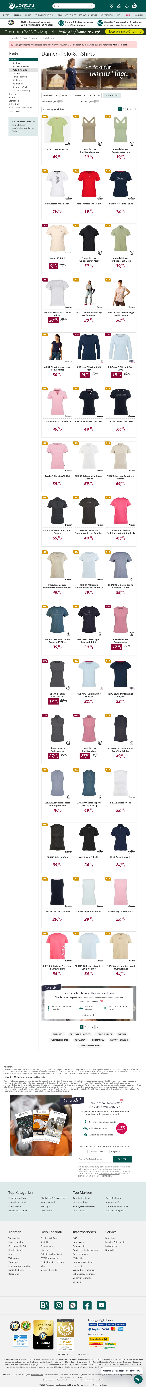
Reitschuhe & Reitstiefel (20, 107)
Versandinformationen (84, 1270)
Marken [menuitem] (138, 15)
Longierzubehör (16, 1242)
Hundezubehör (15, 1250)
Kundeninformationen (83, 1262)
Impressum (78, 1242)
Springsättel (46, 1210)
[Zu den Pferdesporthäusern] (111, 6)
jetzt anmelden (89, 1015)
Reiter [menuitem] (17, 15)
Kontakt (44, 1242)
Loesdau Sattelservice (115, 1242)
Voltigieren (13, 1258)
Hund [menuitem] (28, 15)
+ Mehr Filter (112, 95)
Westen (16, 73)
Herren (12, 94)
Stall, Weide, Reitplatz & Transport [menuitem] (77, 15)
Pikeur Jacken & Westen (84, 1206)
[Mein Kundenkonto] (119, 8)
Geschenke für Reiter (18, 1246)
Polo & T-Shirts (20, 70)
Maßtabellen (111, 1246)
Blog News (116, 1151)
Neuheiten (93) (49, 101)
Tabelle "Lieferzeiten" (94, 1380)
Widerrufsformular (82, 1278)
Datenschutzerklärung (109, 1173)
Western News (98, 1151)
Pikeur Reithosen (81, 1202)
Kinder (12, 97)
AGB (75, 1238)
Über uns (45, 1250)
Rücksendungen (80, 1254)
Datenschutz (79, 1246)
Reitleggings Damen (18, 1210)
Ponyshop (13, 1262)
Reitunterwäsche (21, 87)
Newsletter (110, 1250)
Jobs (43, 1266)
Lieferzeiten (78, 1266)
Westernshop (14, 1238)
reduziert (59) (86, 101)
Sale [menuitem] (128, 15)
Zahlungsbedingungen (84, 1274)
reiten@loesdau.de (81, 1354)
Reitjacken (17, 80)
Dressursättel (14, 1206)
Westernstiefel (48, 1202)
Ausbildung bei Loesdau (52, 1262)
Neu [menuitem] (119, 15)
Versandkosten (37, 1374)
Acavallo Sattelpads (115, 1210)
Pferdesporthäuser (50, 1238)
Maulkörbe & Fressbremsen (54, 1198)
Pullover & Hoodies (22, 66)
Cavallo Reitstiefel (81, 1198)
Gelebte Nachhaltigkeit (51, 1254)
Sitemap (77, 1282)
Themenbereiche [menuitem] (44, 15)
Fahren (11, 1254)
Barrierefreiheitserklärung (85, 1250)
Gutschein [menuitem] (107, 15)
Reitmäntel (18, 83)
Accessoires (14, 111)
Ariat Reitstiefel (113, 1202)
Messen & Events (49, 1270)
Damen (12, 59)
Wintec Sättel (79, 1210)
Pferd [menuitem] (6, 15)
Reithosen (17, 63)
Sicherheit (14, 100)
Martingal (45, 1206)
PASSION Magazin (49, 1258)
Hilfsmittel (14, 104)
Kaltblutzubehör (16, 1270)
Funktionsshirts (20, 76)
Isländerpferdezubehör (19, 1266)
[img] (134, 7)
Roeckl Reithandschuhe (117, 1206)
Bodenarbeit (14, 1274)
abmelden (106, 1175)
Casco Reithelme (113, 1198)
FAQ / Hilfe (78, 1258)
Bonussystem (47, 1246)
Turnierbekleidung (21, 90)
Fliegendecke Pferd (17, 1198)
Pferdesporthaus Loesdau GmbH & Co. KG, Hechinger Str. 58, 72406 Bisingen (76, 1385)
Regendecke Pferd (17, 1202)
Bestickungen (111, 1238)
